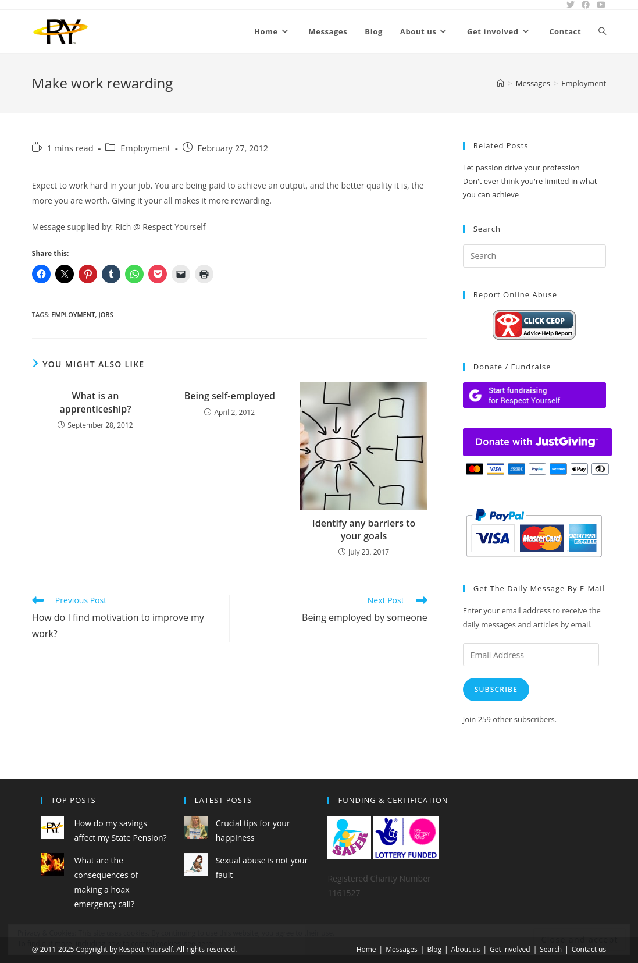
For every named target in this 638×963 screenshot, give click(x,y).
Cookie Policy (237, 943)
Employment (583, 83)
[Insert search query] (534, 256)
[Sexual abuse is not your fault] (196, 864)
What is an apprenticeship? (95, 402)
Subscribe (496, 689)
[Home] (500, 83)
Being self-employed (229, 395)
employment (73, 314)
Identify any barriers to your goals (363, 529)
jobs (105, 314)
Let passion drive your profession (521, 167)
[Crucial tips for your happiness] (196, 827)
